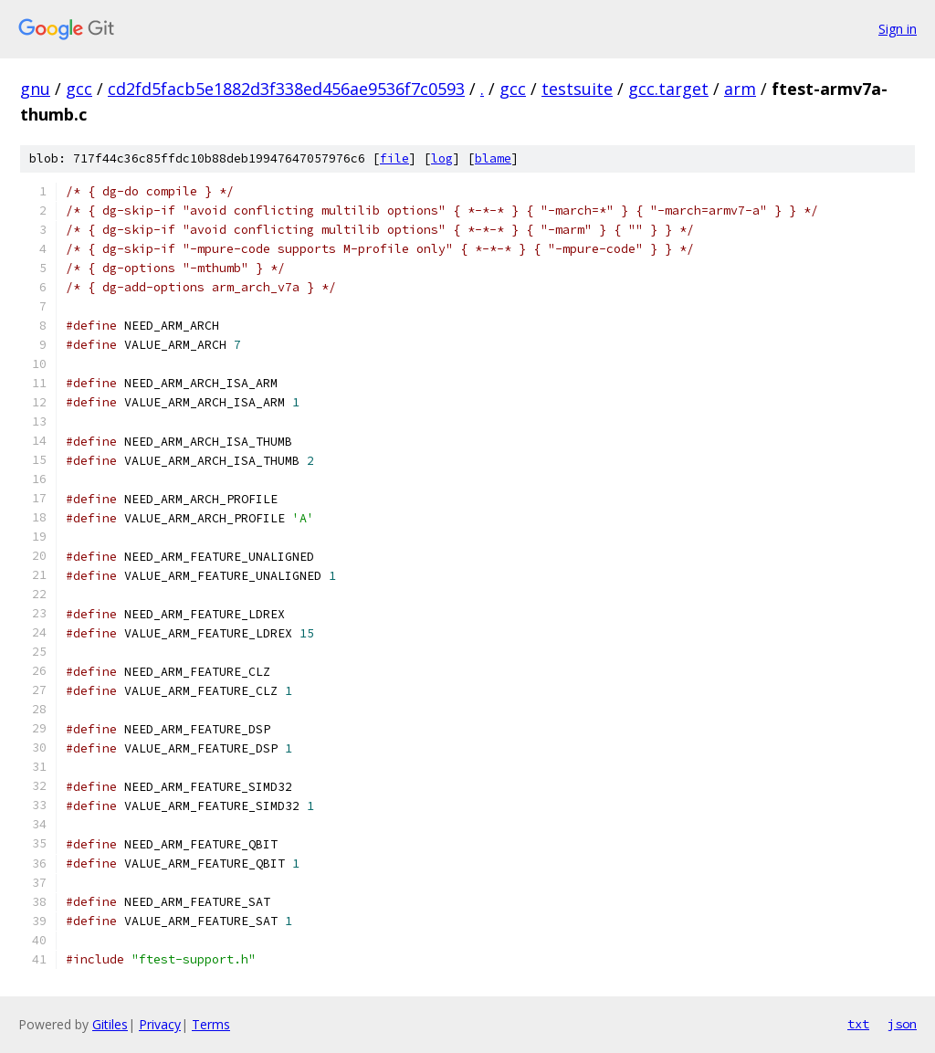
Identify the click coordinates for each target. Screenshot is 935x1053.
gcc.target (668, 89)
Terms (211, 1024)
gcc (79, 89)
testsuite (577, 89)
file (394, 158)
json (902, 1024)
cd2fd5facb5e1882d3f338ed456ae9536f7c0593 (286, 89)
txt (858, 1024)
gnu (35, 89)
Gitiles (110, 1024)
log (442, 158)
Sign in (897, 28)
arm (740, 89)
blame (493, 158)
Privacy (160, 1024)
